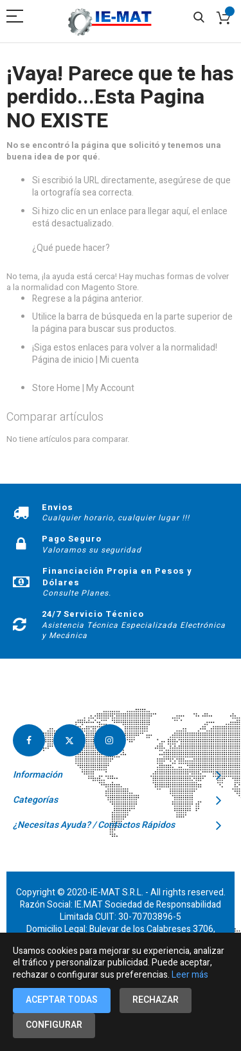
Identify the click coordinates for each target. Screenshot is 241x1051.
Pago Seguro (72, 539)
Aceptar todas (62, 1000)
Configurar (54, 1025)
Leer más (190, 975)
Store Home (56, 388)
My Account (110, 388)
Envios (57, 507)
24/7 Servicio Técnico (93, 614)
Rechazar (155, 1000)
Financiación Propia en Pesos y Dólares (117, 577)
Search (199, 17)
